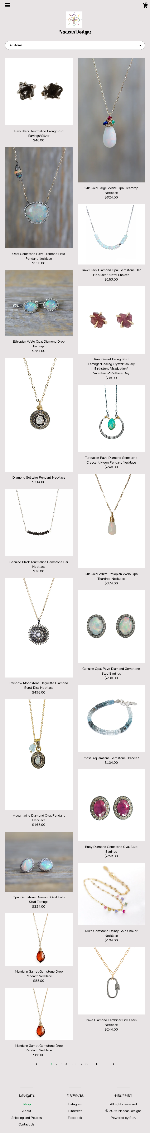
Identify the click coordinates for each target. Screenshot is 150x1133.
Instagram (75, 1104)
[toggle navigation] (7, 5)
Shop (27, 1104)
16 (97, 1064)
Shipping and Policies (26, 1118)
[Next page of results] (114, 1064)
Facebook (75, 1118)
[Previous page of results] (36, 1064)
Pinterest (75, 1111)
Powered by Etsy (123, 1118)
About (26, 1111)
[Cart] (145, 6)
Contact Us (27, 1124)
